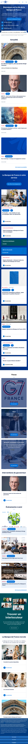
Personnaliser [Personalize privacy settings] (14, 742)
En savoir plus (5, 252)
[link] (6, 22)
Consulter (5, 243)
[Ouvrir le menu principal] (1, 2)
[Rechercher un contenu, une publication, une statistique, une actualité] (14, 32)
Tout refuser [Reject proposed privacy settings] (14, 739)
